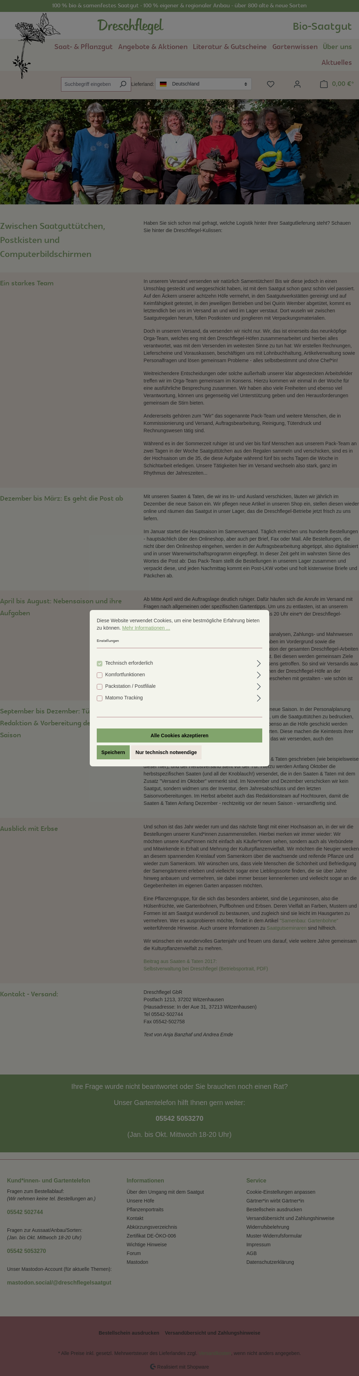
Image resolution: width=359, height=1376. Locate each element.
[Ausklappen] (259, 662)
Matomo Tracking (124, 697)
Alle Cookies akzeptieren (180, 735)
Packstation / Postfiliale (130, 686)
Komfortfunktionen (125, 674)
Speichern (113, 752)
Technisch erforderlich (129, 663)
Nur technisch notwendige (166, 752)
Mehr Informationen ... (146, 628)
